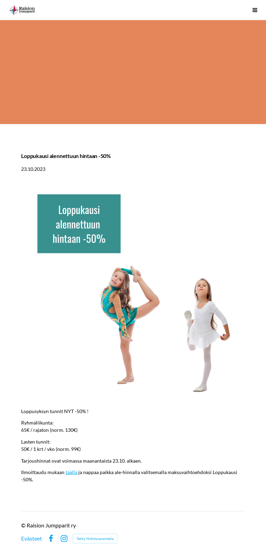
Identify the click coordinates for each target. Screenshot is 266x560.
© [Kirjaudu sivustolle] (24, 525)
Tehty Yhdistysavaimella (95, 538)
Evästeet (31, 538)
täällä (71, 472)
